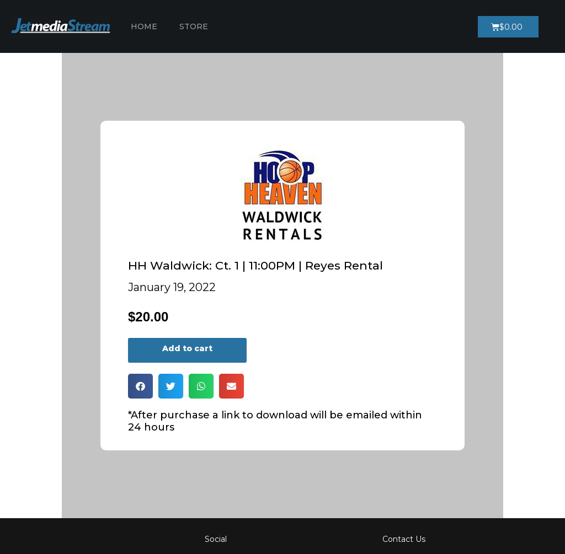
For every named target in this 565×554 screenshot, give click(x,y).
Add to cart (187, 348)
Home (144, 26)
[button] (140, 386)
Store (193, 26)
